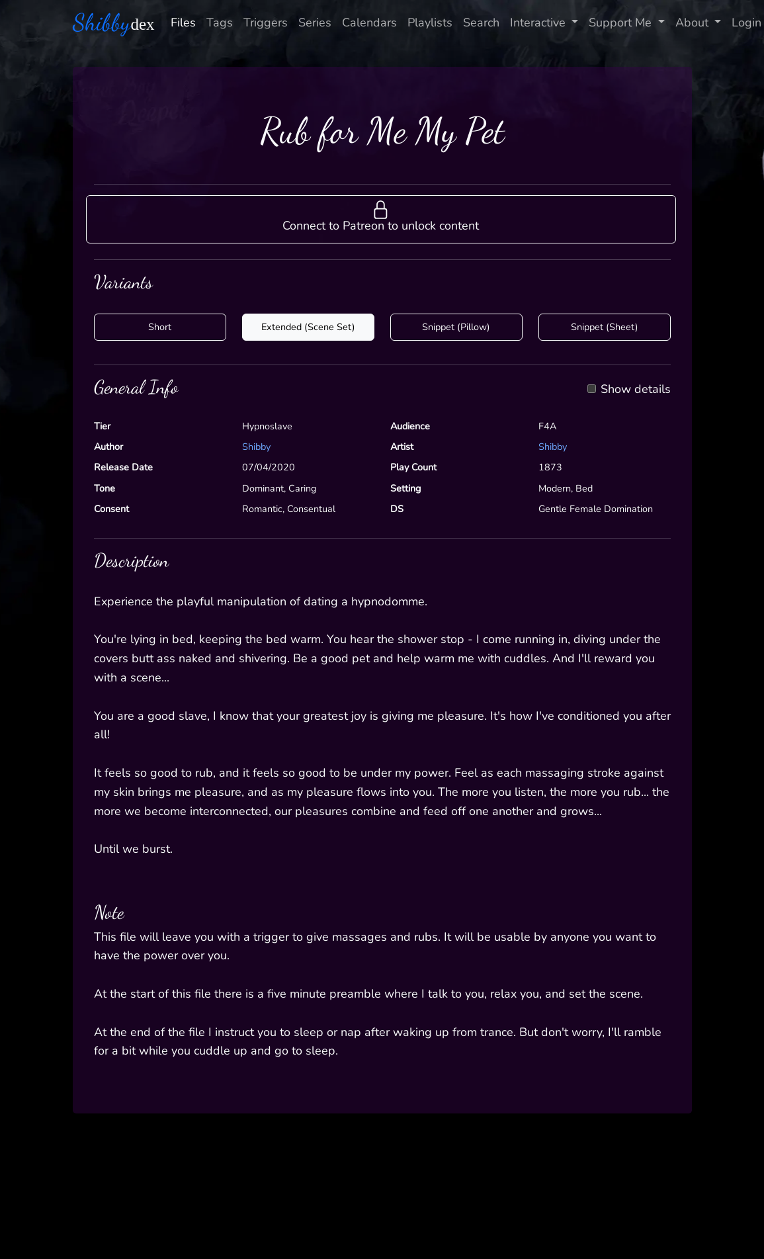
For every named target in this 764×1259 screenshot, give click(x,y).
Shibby (256, 446)
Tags (219, 22)
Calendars (369, 22)
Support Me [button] (622, 22)
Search (481, 22)
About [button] (693, 22)
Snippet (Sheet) (604, 326)
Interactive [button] (539, 22)
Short (159, 326)
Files (183, 22)
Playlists (429, 22)
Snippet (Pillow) (456, 326)
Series (314, 22)
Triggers (265, 22)
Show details (636, 389)
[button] (381, 219)
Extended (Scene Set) (308, 326)
